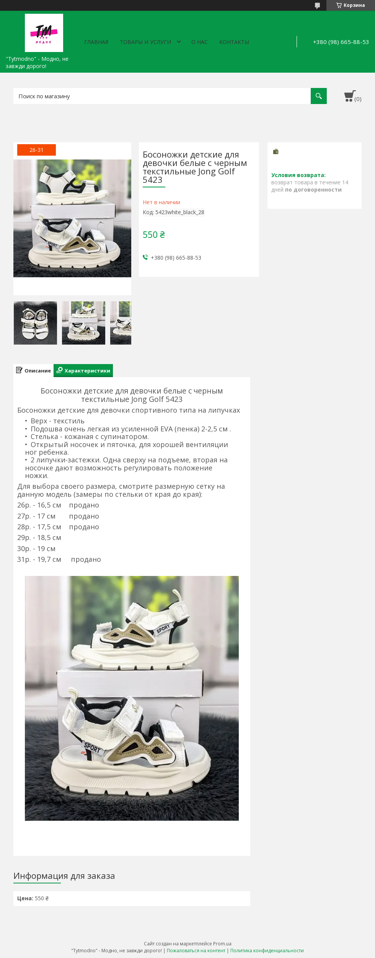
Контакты (234, 42)
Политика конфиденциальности (267, 950)
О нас (199, 42)
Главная (96, 42)
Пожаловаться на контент (196, 950)
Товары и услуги (145, 42)
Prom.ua (222, 943)
